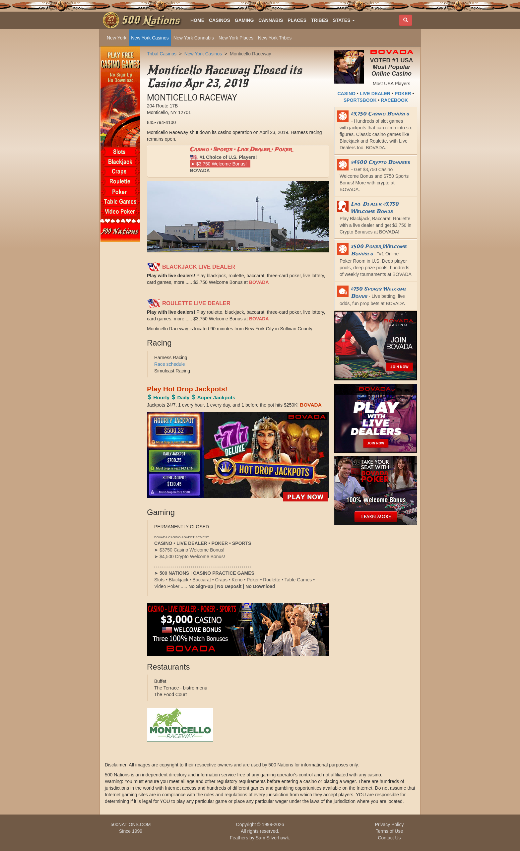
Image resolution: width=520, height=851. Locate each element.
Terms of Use (389, 831)
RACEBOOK (394, 100)
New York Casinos (150, 37)
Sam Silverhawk (272, 837)
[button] (343, 20)
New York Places (236, 37)
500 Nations (150, 20)
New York (116, 37)
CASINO (347, 93)
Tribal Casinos (161, 53)
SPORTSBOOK (360, 100)
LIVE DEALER (375, 93)
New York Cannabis (193, 37)
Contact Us (389, 837)
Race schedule (169, 364)
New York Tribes (275, 37)
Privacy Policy (389, 824)
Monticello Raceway (250, 53)
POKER (403, 93)
